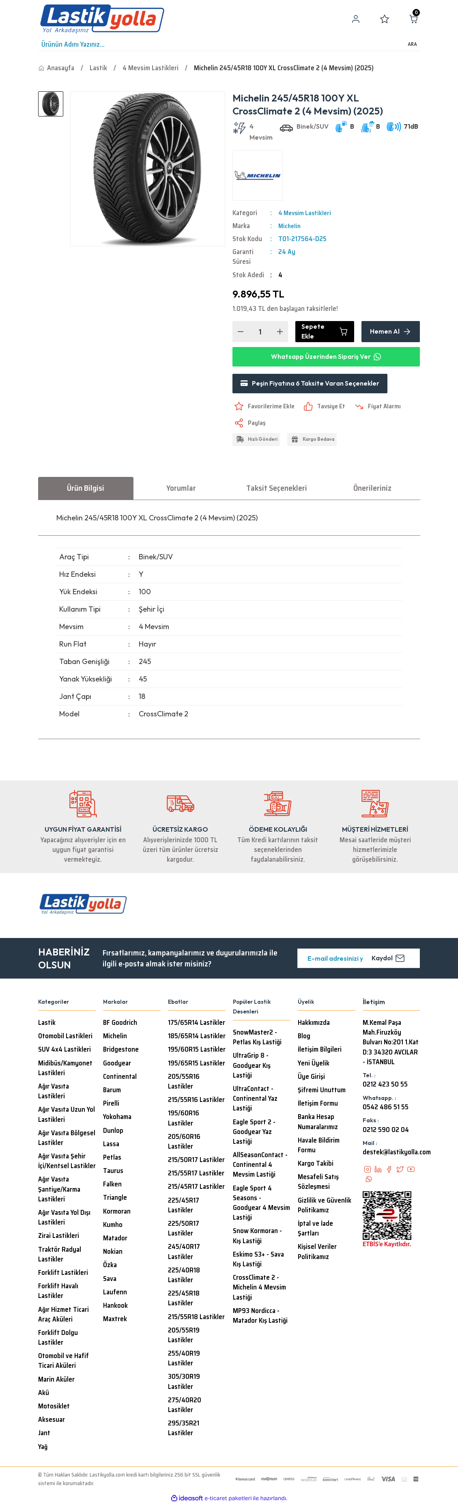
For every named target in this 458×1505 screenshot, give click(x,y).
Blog (304, 1037)
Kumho (113, 1226)
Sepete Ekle (324, 332)
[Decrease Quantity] (240, 331)
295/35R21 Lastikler (183, 1429)
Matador (115, 1239)
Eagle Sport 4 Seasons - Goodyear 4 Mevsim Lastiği (261, 1204)
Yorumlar (181, 489)
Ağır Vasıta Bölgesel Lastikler (66, 1139)
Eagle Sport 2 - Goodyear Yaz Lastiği (254, 1132)
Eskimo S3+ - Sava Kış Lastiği (258, 1260)
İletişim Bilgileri (320, 1050)
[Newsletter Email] (358, 959)
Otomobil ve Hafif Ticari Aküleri (63, 1361)
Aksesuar (51, 1420)
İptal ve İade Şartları (315, 1229)
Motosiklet (54, 1407)
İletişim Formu (318, 1104)
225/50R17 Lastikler (183, 1229)
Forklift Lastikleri (63, 1274)
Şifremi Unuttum (322, 1091)
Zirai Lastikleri (58, 1237)
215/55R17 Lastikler (196, 1174)
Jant (44, 1434)
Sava (109, 1280)
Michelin (290, 226)
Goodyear (117, 1064)
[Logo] (102, 19)
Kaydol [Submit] (388, 959)
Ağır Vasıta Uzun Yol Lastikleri (66, 1115)
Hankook (115, 1306)
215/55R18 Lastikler (196, 1318)
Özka (110, 1266)
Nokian (113, 1252)
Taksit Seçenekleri (276, 489)
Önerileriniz (372, 489)
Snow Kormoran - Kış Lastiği (257, 1236)
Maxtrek (115, 1320)
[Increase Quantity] (280, 331)
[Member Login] (355, 19)
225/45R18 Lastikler (184, 1299)
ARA (412, 44)
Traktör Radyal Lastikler (59, 1255)
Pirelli (111, 1104)
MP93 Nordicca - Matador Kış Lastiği (260, 1316)
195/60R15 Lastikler (197, 1050)
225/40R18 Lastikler (184, 1276)
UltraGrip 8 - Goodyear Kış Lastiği (252, 1066)
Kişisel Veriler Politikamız (317, 1252)
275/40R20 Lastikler (184, 1406)
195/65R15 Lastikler (196, 1064)
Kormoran (117, 1212)
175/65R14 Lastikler (196, 1023)
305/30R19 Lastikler (184, 1382)
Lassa (111, 1145)
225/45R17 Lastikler (183, 1206)
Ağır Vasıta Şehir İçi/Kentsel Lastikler (67, 1162)
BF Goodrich (120, 1023)
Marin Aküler (56, 1380)
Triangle (115, 1198)
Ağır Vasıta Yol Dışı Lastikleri (64, 1218)
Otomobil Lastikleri (65, 1037)
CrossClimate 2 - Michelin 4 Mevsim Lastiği (259, 1288)
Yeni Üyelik (313, 1064)
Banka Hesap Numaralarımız (318, 1122)
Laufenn (115, 1293)
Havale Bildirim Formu (319, 1146)
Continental (120, 1077)
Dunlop (113, 1131)
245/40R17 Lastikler (184, 1252)
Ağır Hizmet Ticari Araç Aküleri (63, 1315)
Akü (43, 1394)
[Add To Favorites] (264, 407)
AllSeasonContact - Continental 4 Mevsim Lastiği (260, 1165)
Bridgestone (121, 1050)
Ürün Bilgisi (85, 489)
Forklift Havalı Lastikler (58, 1292)
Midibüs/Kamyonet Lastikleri (65, 1069)
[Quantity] (260, 331)
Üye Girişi (311, 1077)
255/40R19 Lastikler (184, 1359)
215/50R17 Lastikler (196, 1161)
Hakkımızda (314, 1023)
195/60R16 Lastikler (183, 1119)
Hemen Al (391, 331)
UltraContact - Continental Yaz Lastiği (255, 1099)
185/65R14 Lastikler (197, 1037)
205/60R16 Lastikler (184, 1142)
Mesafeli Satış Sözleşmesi (318, 1182)
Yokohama (117, 1118)
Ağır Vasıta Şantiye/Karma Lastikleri (59, 1190)
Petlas (112, 1158)
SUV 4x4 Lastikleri (64, 1050)
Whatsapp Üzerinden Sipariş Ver (326, 357)
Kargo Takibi (315, 1164)
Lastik (47, 1023)
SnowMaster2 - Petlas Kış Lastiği (257, 1038)
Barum (112, 1091)
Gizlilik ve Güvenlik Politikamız (324, 1206)
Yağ (42, 1448)
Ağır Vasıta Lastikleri (53, 1092)
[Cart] (413, 19)
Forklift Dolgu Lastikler (58, 1338)
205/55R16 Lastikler (184, 1082)
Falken (112, 1185)
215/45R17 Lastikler (196, 1187)
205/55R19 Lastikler (184, 1336)
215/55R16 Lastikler (196, 1101)
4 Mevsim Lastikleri (306, 213)
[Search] (229, 44)
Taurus (113, 1172)
